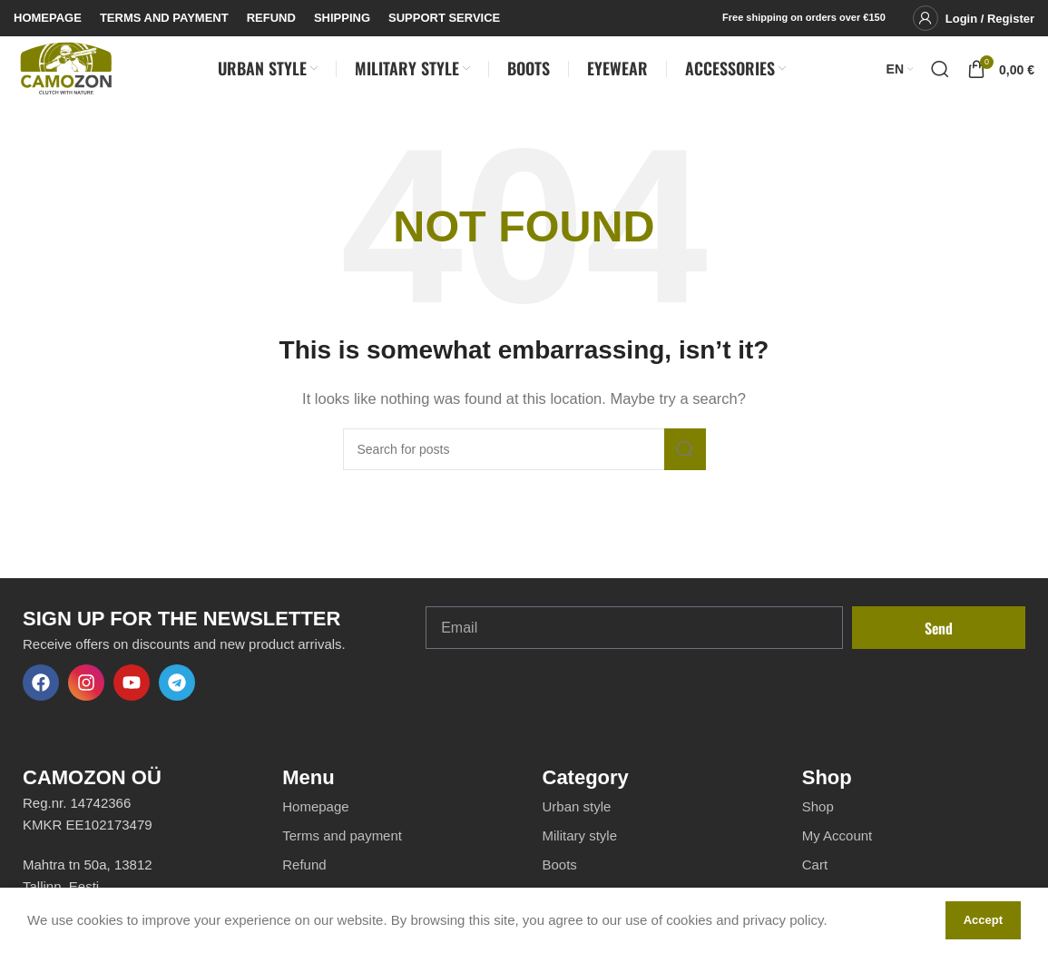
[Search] (940, 77)
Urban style (577, 822)
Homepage (315, 822)
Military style (580, 852)
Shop (818, 822)
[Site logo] (66, 76)
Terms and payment (342, 852)
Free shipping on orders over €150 (804, 17)
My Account (837, 852)
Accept (983, 920)
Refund (304, 881)
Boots (560, 881)
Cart (815, 881)
